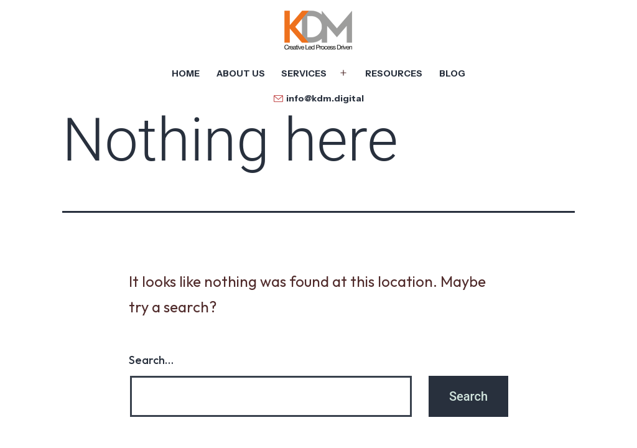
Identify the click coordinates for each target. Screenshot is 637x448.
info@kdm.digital (325, 98)
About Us (240, 73)
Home (186, 73)
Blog (452, 73)
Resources (393, 73)
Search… (151, 360)
